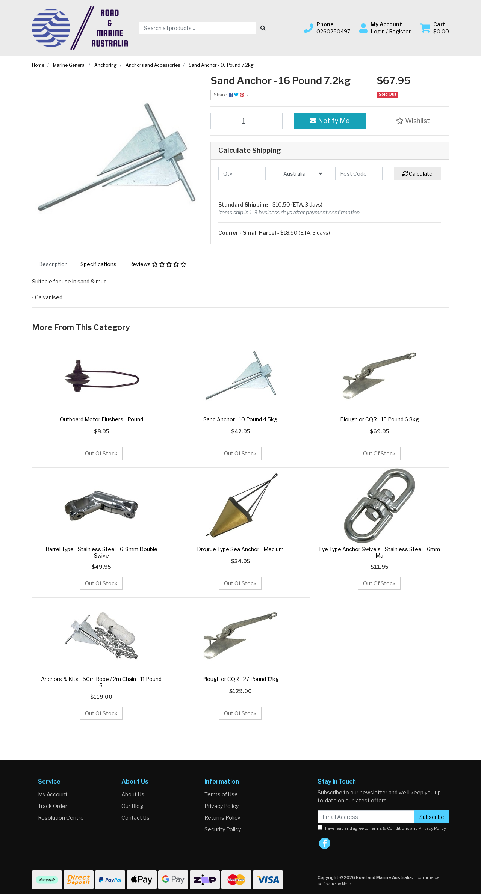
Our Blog (132, 806)
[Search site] (263, 28)
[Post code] (359, 173)
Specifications (98, 264)
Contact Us (135, 817)
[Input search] (197, 28)
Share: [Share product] (229, 95)
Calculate (417, 173)
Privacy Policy (221, 806)
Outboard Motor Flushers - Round (101, 419)
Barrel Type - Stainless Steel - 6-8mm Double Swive (101, 552)
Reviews (157, 264)
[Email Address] (366, 816)
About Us (132, 794)
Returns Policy (222, 817)
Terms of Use (221, 794)
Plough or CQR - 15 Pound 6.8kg (379, 419)
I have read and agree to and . (382, 828)
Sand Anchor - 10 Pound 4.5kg (240, 419)
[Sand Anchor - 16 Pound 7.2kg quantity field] (246, 121)
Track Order (52, 806)
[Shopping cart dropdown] (434, 28)
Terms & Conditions (389, 828)
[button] (327, 28)
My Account (53, 794)
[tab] (53, 264)
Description (53, 264)
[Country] (300, 173)
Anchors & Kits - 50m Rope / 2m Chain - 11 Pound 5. (101, 682)
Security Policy (222, 829)
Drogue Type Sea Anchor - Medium (240, 549)
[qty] (242, 173)
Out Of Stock (101, 453)
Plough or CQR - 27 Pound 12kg (240, 679)
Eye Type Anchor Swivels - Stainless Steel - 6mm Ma (379, 552)
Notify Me (329, 121)
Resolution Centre (61, 817)
